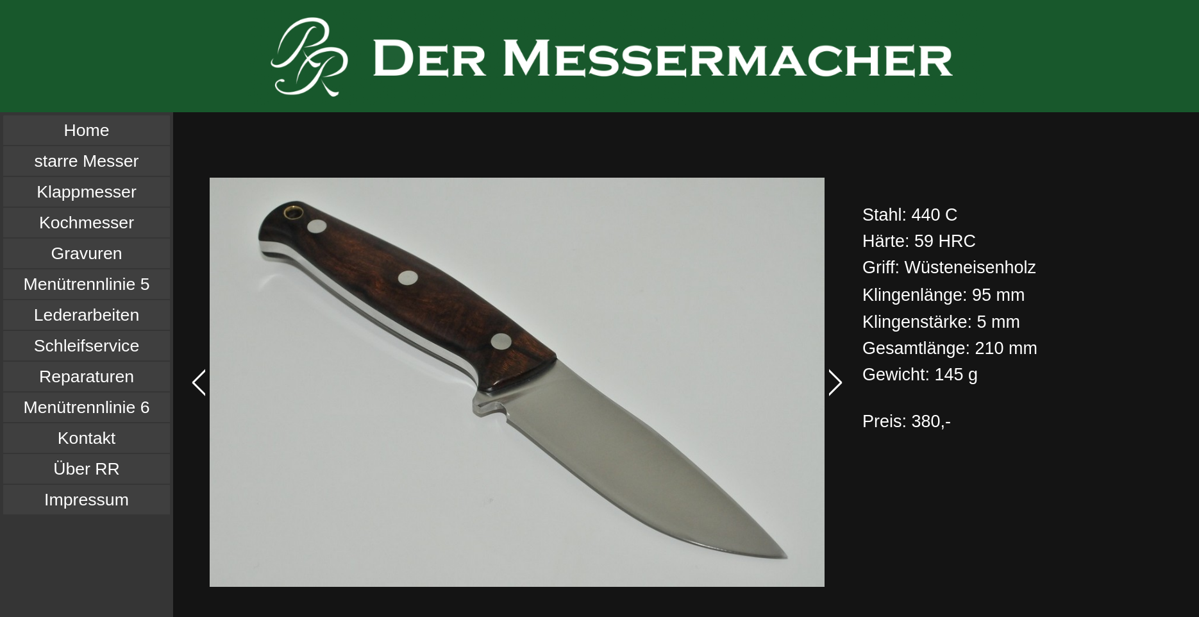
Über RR (86, 468)
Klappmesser (87, 191)
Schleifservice (86, 345)
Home (86, 130)
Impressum (86, 499)
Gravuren (86, 253)
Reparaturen (86, 376)
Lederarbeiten (87, 315)
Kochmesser (86, 222)
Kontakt (86, 438)
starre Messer (87, 161)
